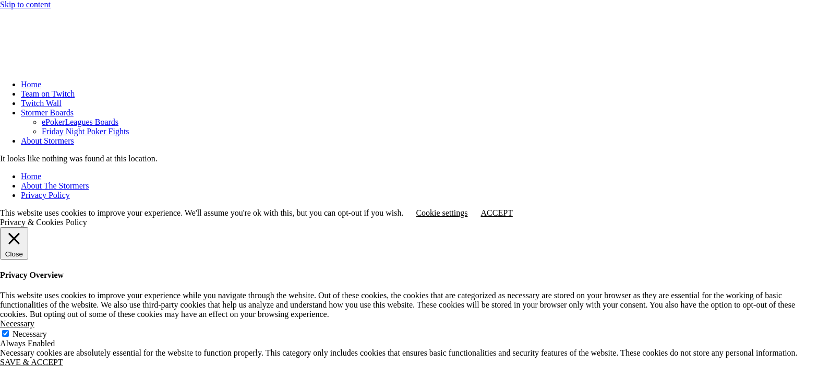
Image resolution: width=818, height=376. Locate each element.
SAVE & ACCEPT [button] (31, 362)
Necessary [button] (17, 323)
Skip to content (25, 4)
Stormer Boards (47, 112)
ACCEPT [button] (496, 212)
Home (31, 84)
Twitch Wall (41, 103)
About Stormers (47, 140)
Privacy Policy (45, 195)
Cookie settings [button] (441, 212)
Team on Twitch (48, 93)
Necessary (30, 334)
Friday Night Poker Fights (85, 131)
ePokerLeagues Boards (80, 122)
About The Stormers (55, 185)
